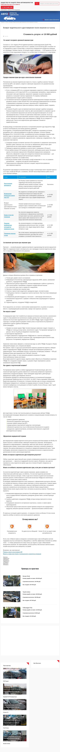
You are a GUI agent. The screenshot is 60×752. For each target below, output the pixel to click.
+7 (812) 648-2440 (7, 7)
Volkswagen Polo (27, 608)
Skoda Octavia (6, 743)
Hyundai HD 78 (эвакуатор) (10, 697)
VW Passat (5, 681)
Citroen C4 (5, 712)
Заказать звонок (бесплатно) (52, 19)
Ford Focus (6, 728)
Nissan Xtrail (26, 576)
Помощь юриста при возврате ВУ (12, 552)
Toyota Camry (26, 592)
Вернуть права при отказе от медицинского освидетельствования (22, 554)
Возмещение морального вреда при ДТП (9, 195)
